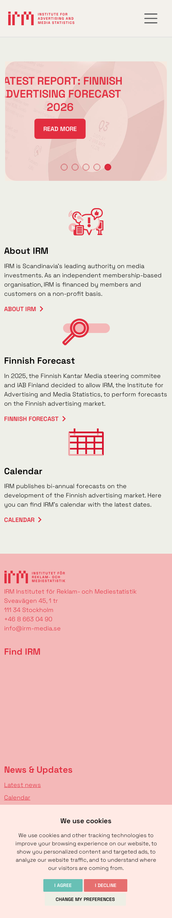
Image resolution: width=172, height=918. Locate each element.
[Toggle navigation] (151, 18)
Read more (53, 129)
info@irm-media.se (32, 628)
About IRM (20, 309)
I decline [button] (105, 885)
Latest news (22, 785)
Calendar (19, 520)
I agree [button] (63, 885)
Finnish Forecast (31, 419)
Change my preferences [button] (85, 899)
